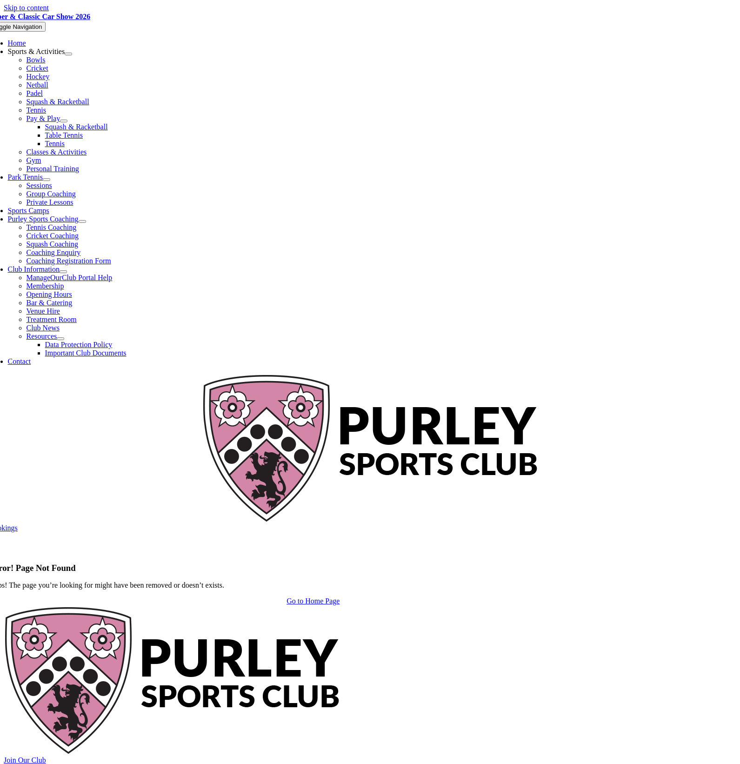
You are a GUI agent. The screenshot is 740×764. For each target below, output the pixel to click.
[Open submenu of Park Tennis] (46, 179)
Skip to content (26, 8)
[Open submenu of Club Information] (63, 271)
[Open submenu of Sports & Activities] (68, 54)
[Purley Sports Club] (370, 519)
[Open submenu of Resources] (60, 338)
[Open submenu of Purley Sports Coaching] (82, 221)
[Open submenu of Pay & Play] (63, 121)
